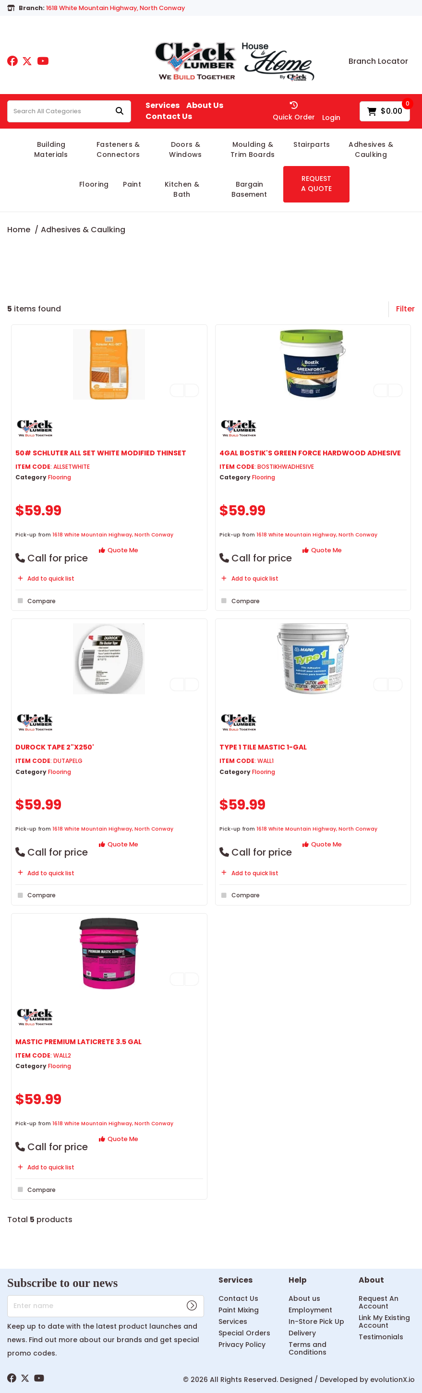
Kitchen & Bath (182, 189)
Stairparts (311, 144)
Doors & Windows (185, 149)
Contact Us (168, 116)
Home (18, 229)
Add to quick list (44, 578)
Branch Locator (378, 61)
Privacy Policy (241, 1344)
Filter (405, 308)
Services (162, 105)
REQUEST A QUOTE (316, 183)
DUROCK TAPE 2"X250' (54, 747)
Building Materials (51, 149)
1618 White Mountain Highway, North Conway (112, 534)
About (371, 1280)
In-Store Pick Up (316, 1321)
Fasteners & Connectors (118, 149)
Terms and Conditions (307, 1348)
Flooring (94, 184)
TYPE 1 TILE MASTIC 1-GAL (263, 747)
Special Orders (244, 1333)
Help (298, 1280)
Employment (310, 1310)
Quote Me (118, 550)
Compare (35, 601)
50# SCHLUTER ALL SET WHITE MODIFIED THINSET (100, 453)
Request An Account (378, 1302)
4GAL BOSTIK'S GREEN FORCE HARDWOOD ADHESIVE (310, 453)
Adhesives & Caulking (371, 149)
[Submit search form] (119, 112)
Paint (132, 184)
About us (304, 1298)
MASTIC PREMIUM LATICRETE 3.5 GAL (78, 1042)
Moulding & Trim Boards (252, 149)
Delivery (302, 1333)
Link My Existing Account (384, 1321)
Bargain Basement (249, 189)
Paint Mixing (238, 1310)
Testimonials (381, 1337)
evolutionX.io (392, 1379)
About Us (204, 105)
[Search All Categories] (69, 111)
